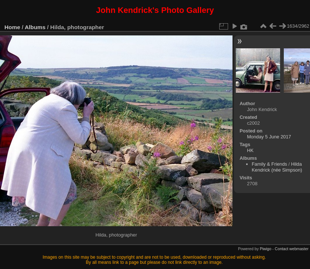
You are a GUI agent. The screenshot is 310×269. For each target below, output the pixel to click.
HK (250, 150)
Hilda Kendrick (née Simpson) (277, 167)
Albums (35, 27)
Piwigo (265, 248)
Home (12, 27)
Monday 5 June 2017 (269, 136)
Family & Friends (269, 164)
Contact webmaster (292, 248)
